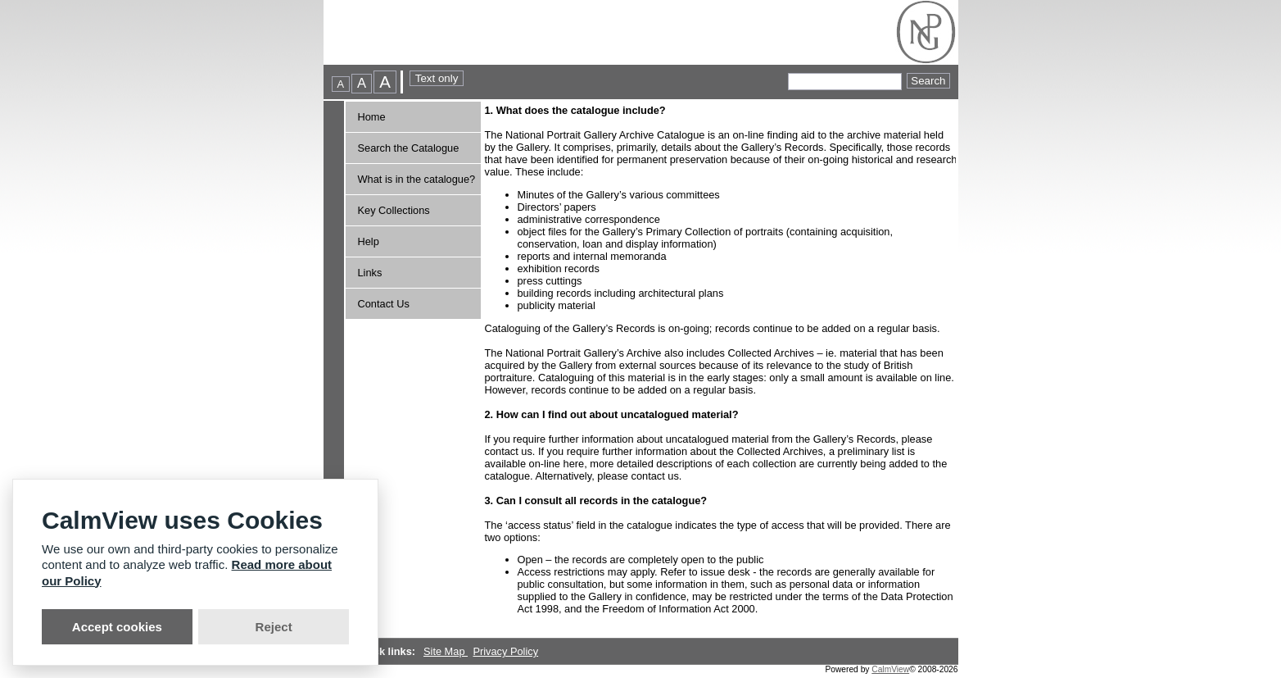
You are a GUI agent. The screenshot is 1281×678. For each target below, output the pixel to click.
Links (370, 272)
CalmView (890, 669)
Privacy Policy (505, 651)
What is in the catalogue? (417, 179)
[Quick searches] (845, 81)
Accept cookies (117, 627)
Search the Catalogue (408, 148)
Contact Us (384, 304)
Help (368, 241)
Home (372, 117)
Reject (274, 627)
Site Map (445, 651)
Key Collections (394, 210)
